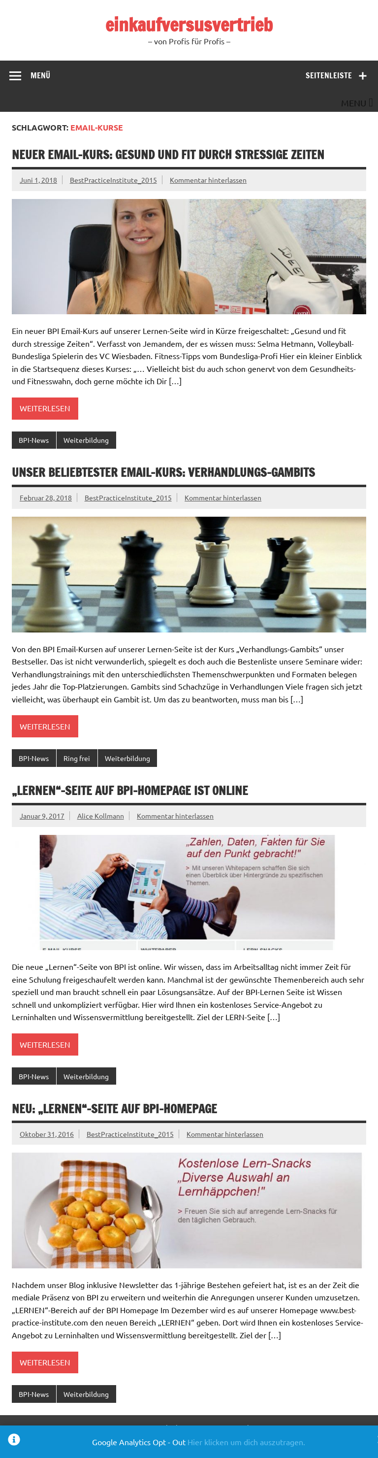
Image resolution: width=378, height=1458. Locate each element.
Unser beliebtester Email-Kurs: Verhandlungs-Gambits (163, 472)
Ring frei (76, 758)
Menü (40, 75)
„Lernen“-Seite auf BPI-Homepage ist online (130, 790)
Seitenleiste (329, 75)
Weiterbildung (86, 439)
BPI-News (34, 439)
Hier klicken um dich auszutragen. (246, 1442)
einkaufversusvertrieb (189, 24)
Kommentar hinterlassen (208, 179)
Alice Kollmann (100, 815)
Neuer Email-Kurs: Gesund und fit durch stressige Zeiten (168, 154)
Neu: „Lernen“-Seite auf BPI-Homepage (114, 1108)
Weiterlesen (45, 408)
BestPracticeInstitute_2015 (113, 179)
